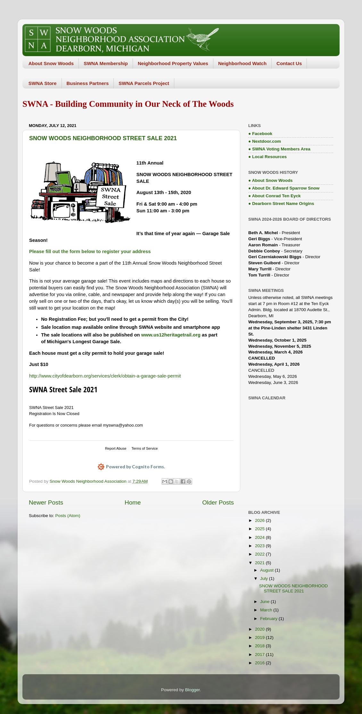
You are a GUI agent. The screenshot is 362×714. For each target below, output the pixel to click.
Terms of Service (144, 448)
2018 (260, 645)
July (264, 578)
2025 (260, 528)
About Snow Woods (51, 63)
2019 (260, 637)
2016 (260, 662)
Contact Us (289, 63)
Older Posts (218, 502)
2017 (260, 654)
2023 (260, 545)
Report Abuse (116, 448)
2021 (260, 562)
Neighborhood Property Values (173, 63)
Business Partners (88, 83)
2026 (260, 520)
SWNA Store (43, 83)
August (267, 570)
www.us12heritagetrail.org (171, 334)
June (265, 601)
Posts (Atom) (67, 515)
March (266, 610)
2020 (260, 629)
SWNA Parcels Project (144, 83)
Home (133, 502)
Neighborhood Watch (242, 63)
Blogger (192, 689)
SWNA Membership (106, 63)
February (269, 618)
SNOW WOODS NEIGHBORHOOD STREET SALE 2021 (103, 138)
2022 (260, 554)
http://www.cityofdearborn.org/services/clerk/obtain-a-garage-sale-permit (105, 375)
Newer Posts (46, 502)
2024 (260, 537)
